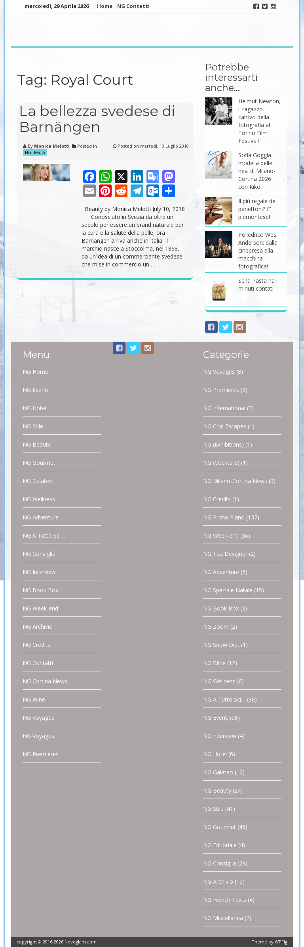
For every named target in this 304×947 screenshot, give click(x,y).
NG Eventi (35, 390)
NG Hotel (34, 408)
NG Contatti (133, 6)
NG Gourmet (39, 462)
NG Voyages (38, 717)
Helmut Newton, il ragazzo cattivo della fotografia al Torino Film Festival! (259, 121)
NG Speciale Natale (228, 590)
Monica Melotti (52, 146)
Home (104, 6)
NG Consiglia (39, 553)
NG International (224, 408)
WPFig (281, 942)
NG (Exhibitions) (223, 444)
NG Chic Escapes (224, 426)
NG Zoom (216, 626)
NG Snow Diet (221, 644)
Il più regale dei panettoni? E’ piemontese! (257, 209)
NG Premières (41, 754)
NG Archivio (38, 626)
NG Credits (36, 644)
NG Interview (39, 572)
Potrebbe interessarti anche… (231, 77)
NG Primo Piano (224, 517)
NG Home (35, 371)
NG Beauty (35, 152)
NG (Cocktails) (221, 462)
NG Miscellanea (223, 918)
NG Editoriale (220, 845)
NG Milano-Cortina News (235, 481)
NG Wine (34, 699)
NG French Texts (224, 899)
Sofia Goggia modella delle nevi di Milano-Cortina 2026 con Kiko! (257, 170)
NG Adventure (41, 517)
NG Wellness (39, 499)
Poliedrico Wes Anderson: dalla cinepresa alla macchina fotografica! (257, 250)
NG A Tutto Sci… (44, 535)
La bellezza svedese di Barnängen (97, 118)
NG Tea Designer (225, 553)
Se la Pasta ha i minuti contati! (257, 284)
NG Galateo (38, 481)
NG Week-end (40, 608)
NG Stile (33, 426)
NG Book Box (40, 590)
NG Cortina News (45, 681)
